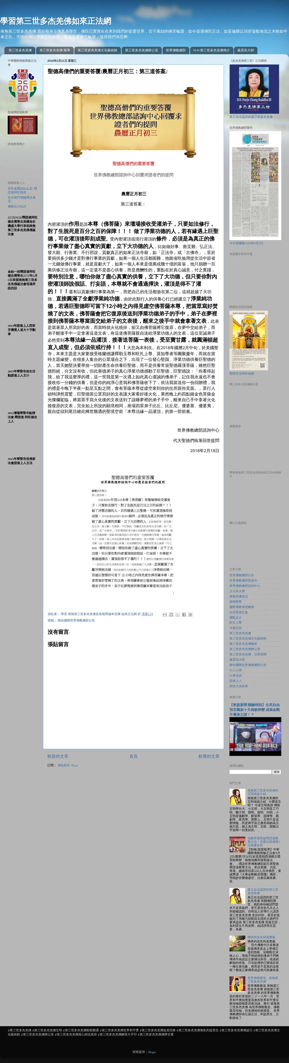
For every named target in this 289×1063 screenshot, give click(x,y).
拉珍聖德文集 (238, 612)
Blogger (152, 1052)
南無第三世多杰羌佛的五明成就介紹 (263, 792)
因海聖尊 (235, 602)
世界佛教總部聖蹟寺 (243, 580)
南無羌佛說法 (238, 596)
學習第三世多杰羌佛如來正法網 (55, 21)
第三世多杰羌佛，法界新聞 (247, 654)
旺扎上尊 (235, 623)
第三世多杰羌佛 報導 (54, 50)
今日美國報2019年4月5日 (246, 243)
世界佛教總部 (176, 50)
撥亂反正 (235, 617)
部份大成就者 (238, 686)
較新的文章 (57, 756)
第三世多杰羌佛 (20, 50)
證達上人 (235, 681)
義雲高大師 (245, 50)
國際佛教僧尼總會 (241, 607)
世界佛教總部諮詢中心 (244, 586)
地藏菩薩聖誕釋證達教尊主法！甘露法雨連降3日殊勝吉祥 (264, 842)
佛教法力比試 (17, 206)
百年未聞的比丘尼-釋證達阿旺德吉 (22, 190)
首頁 (133, 756)
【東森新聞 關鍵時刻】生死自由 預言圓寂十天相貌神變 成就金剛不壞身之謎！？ (254, 710)
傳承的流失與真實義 (261, 937)
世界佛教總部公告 (241, 575)
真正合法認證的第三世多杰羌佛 (251, 117)
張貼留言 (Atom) (68, 765)
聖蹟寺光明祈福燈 (241, 373)
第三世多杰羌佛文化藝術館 (97, 50)
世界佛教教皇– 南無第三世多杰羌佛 (263, 979)
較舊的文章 (209, 756)
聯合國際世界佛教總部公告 (76, 620)
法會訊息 (235, 628)
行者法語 (235, 675)
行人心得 (235, 670)
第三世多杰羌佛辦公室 (141, 50)
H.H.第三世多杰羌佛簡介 (211, 50)
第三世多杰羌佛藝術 (243, 644)
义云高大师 (237, 591)
